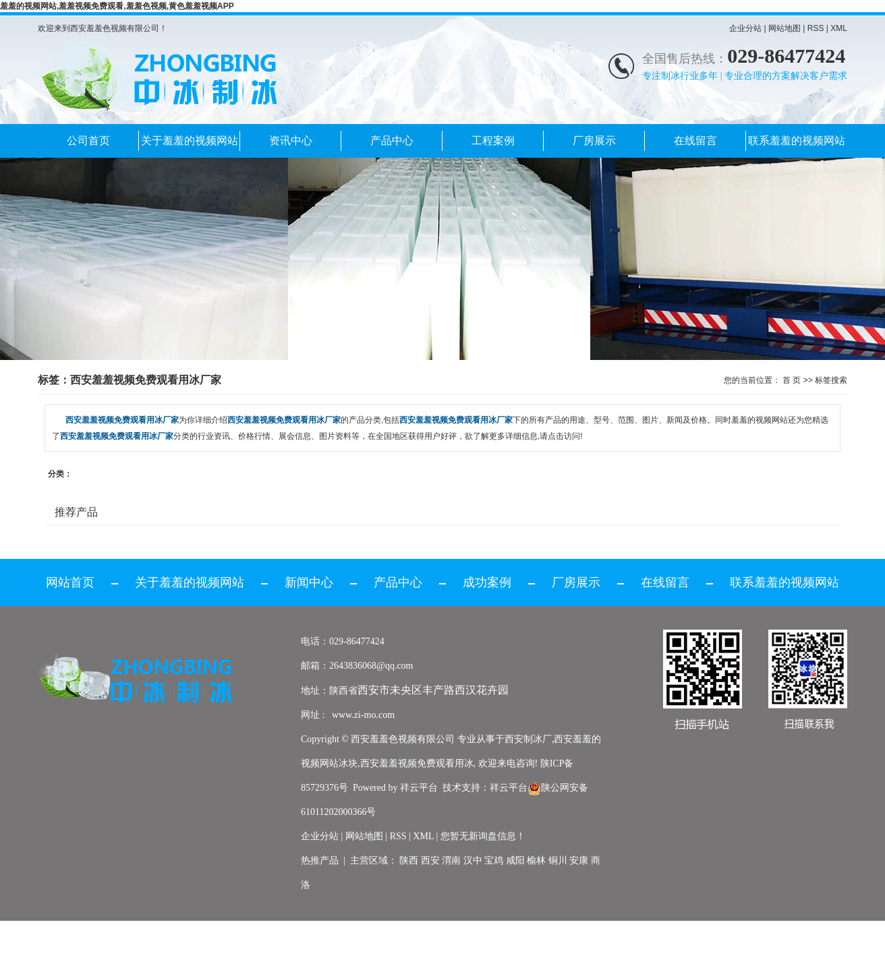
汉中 (472, 860)
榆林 (536, 860)
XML (838, 28)
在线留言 (695, 140)
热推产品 (320, 860)
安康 (578, 860)
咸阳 (515, 860)
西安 (430, 860)
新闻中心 (309, 582)
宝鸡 (493, 860)
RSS (815, 28)
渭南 (451, 860)
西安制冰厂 (528, 739)
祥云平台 (419, 788)
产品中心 (391, 140)
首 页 (791, 380)
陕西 (408, 860)
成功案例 (487, 582)
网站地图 (784, 28)
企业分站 (745, 28)
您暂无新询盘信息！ (482, 836)
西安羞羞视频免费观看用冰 (417, 763)
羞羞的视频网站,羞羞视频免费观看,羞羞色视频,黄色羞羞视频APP (117, 6)
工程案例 (493, 140)
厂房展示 (594, 140)
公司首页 (88, 140)
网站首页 (70, 582)
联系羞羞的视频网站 (796, 140)
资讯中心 (290, 140)
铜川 (557, 860)
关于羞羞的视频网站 (189, 140)
